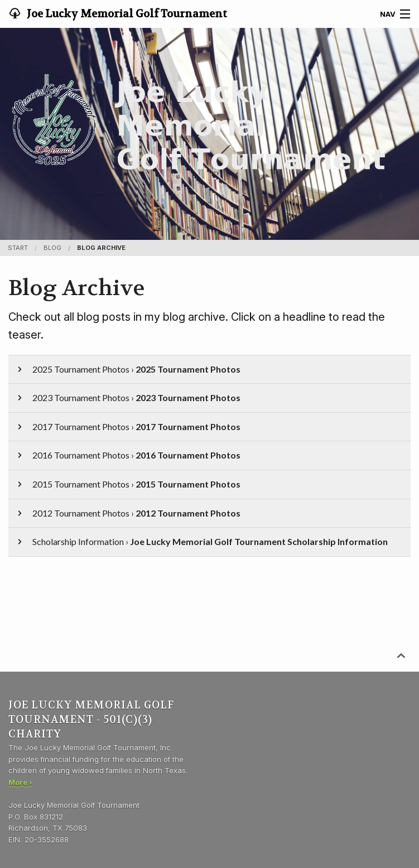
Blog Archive (101, 248)
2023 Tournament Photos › (127, 397)
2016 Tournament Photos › (127, 455)
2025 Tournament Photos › (127, 369)
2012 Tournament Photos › (127, 513)
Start (18, 248)
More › (20, 782)
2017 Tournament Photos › (127, 426)
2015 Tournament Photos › (127, 484)
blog (52, 248)
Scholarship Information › (201, 541)
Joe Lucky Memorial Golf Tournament (126, 14)
